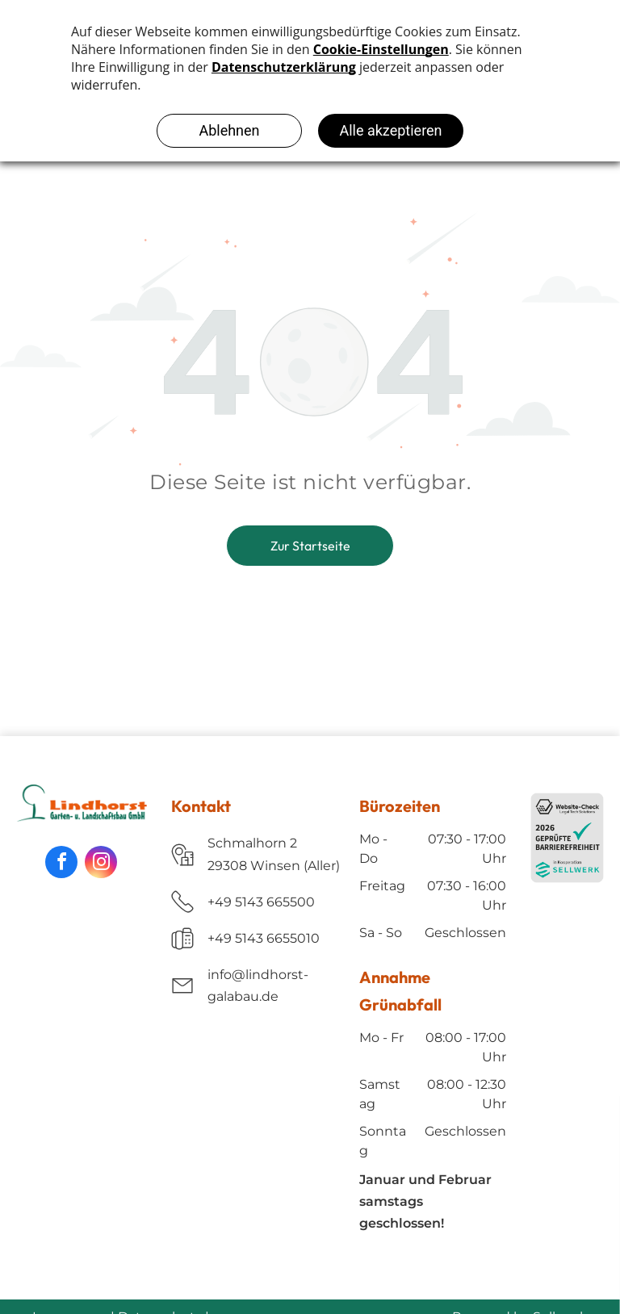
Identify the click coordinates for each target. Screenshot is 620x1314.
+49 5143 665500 (261, 902)
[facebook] (61, 862)
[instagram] (101, 862)
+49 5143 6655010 (263, 938)
